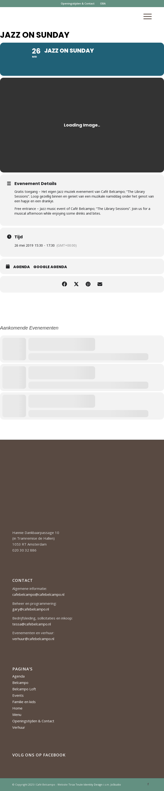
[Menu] (145, 16)
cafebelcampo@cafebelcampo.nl (38, 594)
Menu (16, 714)
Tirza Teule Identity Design (85, 784)
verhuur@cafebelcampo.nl (33, 638)
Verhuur (18, 727)
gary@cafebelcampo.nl (30, 609)
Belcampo (20, 682)
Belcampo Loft (24, 689)
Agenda (21, 267)
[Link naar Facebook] (148, 784)
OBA (103, 3)
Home (17, 708)
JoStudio (116, 784)
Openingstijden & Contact (77, 3)
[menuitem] (77, 3)
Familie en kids (24, 701)
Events (18, 695)
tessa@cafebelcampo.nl (31, 624)
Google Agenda (50, 267)
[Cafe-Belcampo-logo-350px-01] (68, 16)
